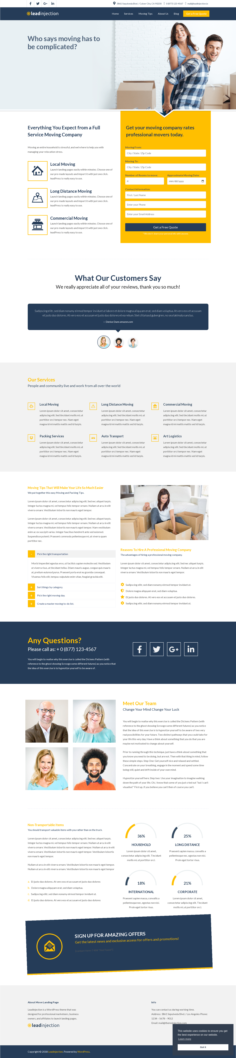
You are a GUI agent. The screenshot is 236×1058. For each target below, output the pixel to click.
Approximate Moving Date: (183, 175)
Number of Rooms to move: (141, 175)
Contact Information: (137, 189)
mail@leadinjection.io (196, 3)
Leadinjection (55, 1051)
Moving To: (131, 161)
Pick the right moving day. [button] (51, 595)
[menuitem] (115, 13)
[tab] (72, 553)
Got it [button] (203, 1047)
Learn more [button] (184, 1039)
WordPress (83, 1051)
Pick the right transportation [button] (52, 553)
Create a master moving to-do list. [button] (55, 603)
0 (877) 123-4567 (173, 3)
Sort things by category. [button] (50, 587)
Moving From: (133, 147)
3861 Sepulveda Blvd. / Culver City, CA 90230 (137, 3)
